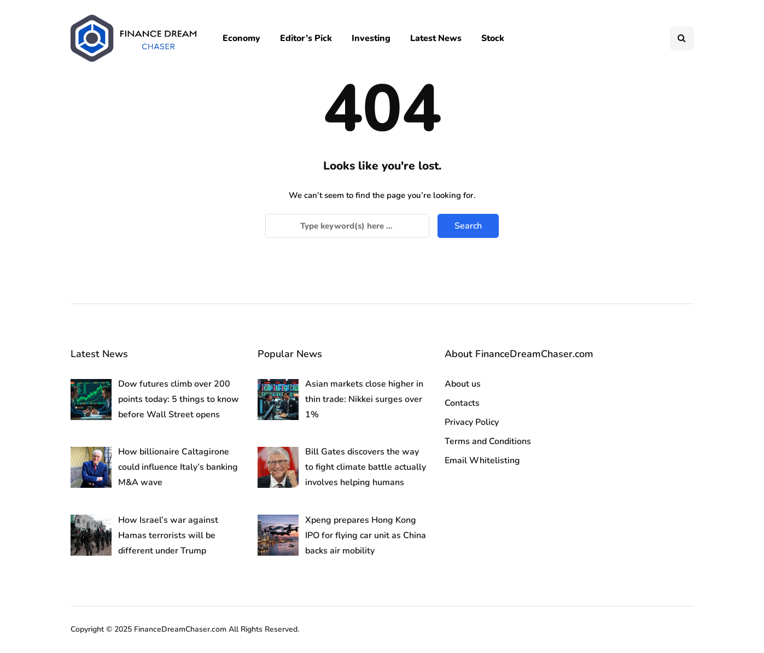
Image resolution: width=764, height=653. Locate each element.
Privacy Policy (472, 422)
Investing (371, 38)
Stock (492, 38)
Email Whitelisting (482, 460)
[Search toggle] (682, 38)
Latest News (436, 38)
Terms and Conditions (488, 441)
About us (463, 384)
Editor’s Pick (306, 38)
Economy (241, 38)
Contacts (462, 403)
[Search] (347, 226)
